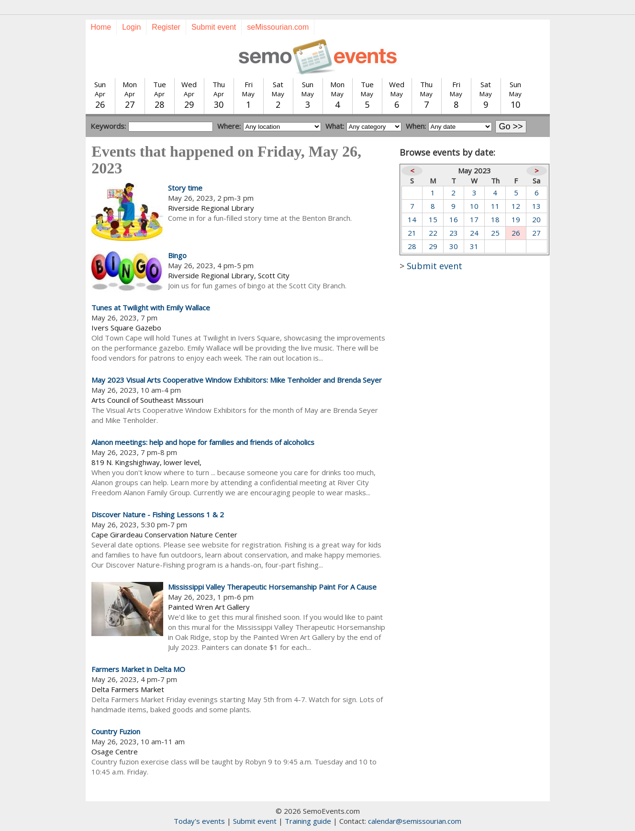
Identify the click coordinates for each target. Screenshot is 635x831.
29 (433, 246)
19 (516, 219)
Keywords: (108, 126)
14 (412, 219)
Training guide (308, 821)
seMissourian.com (278, 27)
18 (495, 219)
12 (516, 206)
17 (474, 219)
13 (536, 206)
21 (412, 233)
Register (166, 27)
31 (474, 246)
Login (131, 27)
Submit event (213, 27)
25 (495, 233)
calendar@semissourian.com (414, 821)
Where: (229, 126)
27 (536, 233)
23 (453, 233)
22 (433, 233)
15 (433, 219)
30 (453, 246)
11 (495, 206)
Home (101, 27)
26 (516, 233)
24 (474, 233)
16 (453, 219)
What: (334, 126)
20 (536, 219)
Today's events (199, 821)
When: (416, 126)
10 (474, 206)
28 (412, 246)
